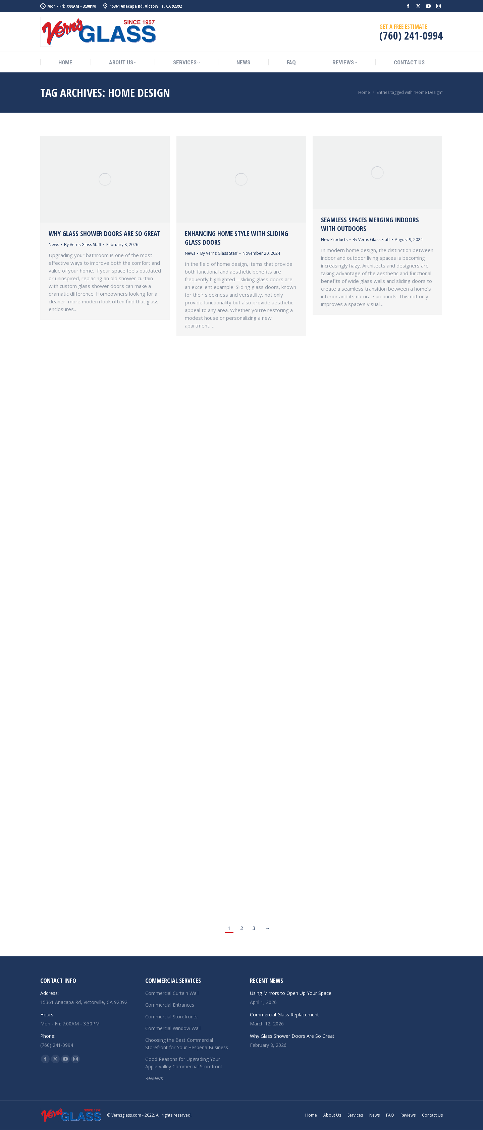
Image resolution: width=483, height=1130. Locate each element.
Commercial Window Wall (173, 1028)
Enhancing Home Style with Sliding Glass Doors (236, 238)
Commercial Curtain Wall (172, 993)
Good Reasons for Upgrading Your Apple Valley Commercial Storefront (183, 1063)
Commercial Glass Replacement (284, 1014)
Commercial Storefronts (171, 1016)
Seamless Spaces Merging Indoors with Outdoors (370, 224)
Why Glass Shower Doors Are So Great (104, 233)
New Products (334, 239)
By (82, 244)
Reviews (154, 1078)
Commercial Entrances (169, 1005)
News (54, 244)
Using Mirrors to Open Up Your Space (290, 993)
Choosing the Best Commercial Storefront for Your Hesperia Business (186, 1044)
